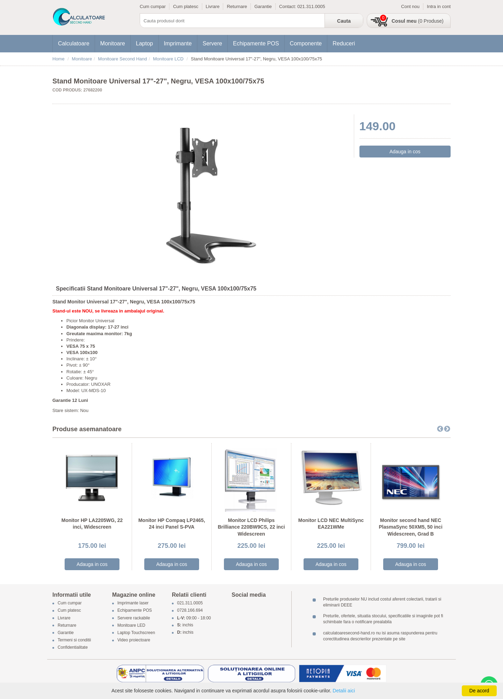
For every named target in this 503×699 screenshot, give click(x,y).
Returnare (237, 6)
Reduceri (344, 43)
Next (447, 429)
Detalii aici (344, 690)
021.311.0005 (311, 6)
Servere (212, 43)
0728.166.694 (190, 610)
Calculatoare (73, 43)
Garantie (263, 6)
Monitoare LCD (168, 58)
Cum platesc (185, 6)
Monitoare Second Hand (122, 58)
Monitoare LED (131, 625)
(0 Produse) (418, 21)
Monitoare (112, 43)
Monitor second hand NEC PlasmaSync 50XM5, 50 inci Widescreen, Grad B (410, 527)
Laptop (144, 43)
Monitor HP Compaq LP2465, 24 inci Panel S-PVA (171, 523)
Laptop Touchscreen (136, 632)
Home (58, 58)
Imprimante (178, 43)
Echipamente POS (256, 43)
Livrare (213, 6)
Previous (440, 429)
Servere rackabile (133, 618)
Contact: (288, 6)
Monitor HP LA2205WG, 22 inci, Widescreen (92, 523)
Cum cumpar (153, 6)
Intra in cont (439, 6)
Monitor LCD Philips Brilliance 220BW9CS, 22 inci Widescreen (251, 527)
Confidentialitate (73, 647)
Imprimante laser (132, 603)
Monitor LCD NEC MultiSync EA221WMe (331, 523)
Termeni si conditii (74, 640)
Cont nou (410, 6)
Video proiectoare (133, 640)
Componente (306, 43)
